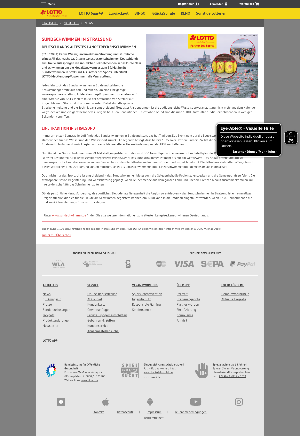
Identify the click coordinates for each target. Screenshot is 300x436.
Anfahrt (182, 320)
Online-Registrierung (102, 294)
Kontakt (98, 412)
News (47, 294)
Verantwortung (145, 285)
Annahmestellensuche (103, 331)
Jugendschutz (141, 299)
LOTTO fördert (232, 285)
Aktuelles (71, 23)
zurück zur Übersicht (56, 235)
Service (93, 285)
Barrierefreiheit (153, 418)
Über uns (183, 285)
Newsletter (51, 325)
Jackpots (48, 315)
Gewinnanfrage (98, 310)
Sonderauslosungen (56, 310)
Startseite (50, 23)
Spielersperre (141, 310)
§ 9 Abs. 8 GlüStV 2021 (232, 376)
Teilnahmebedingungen (191, 412)
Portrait (182, 294)
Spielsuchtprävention (147, 294)
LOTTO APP (50, 340)
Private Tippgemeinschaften (107, 315)
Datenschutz (125, 412)
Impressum (154, 412)
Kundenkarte (96, 304)
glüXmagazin (52, 299)
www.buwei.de (152, 377)
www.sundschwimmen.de (69, 215)
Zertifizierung (186, 310)
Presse (47, 304)
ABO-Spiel (94, 299)
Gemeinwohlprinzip (235, 294)
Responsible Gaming (146, 304)
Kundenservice (97, 325)
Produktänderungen (56, 320)
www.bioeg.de (89, 380)
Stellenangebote (188, 299)
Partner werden (188, 304)
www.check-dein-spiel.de (158, 372)
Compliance (185, 315)
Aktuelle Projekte (233, 299)
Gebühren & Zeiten (101, 320)
